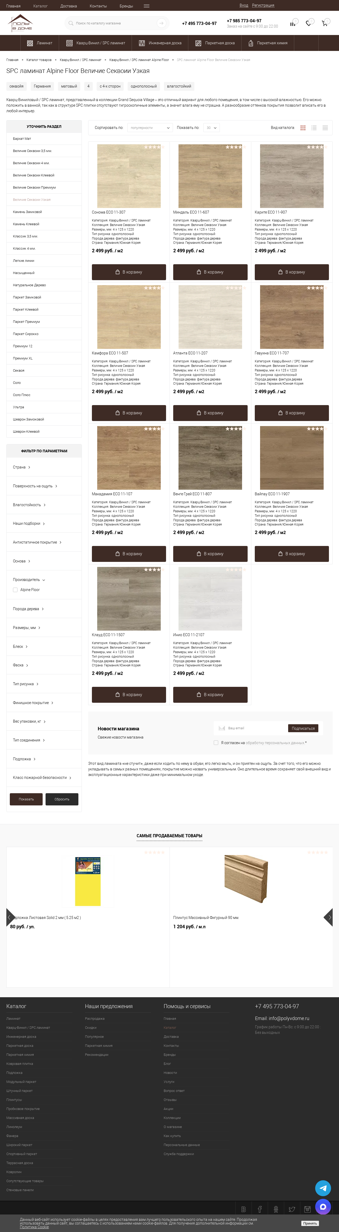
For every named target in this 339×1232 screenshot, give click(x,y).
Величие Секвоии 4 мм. (31, 163)
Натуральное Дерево (29, 285)
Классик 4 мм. (24, 248)
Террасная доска (19, 1163)
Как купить (172, 1136)
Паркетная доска (19, 1046)
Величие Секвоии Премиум (34, 187)
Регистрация (263, 5)
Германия (42, 86)
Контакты (98, 6)
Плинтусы (14, 1100)
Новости (170, 1073)
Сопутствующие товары (25, 1181)
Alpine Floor (30, 590)
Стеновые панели (20, 1190)
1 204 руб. (108, 927)
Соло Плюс (21, 395)
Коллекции (172, 1118)
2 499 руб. (129, 253)
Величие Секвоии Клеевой (33, 175)
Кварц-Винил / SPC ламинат (28, 1028)
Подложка (14, 1073)
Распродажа (95, 1019)
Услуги (169, 1082)
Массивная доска (20, 1118)
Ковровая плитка (19, 1064)
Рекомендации (96, 1055)
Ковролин (13, 1172)
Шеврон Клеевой (26, 431)
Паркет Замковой (27, 297)
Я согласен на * (264, 743)
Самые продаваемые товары (169, 836)
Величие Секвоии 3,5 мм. (32, 151)
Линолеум (14, 1127)
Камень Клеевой (26, 224)
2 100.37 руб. (192, 927)
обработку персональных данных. (275, 743)
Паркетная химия (20, 1055)
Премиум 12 (22, 346)
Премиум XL (23, 358)
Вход (244, 5)
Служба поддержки (179, 1154)
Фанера (12, 1136)
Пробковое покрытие (23, 1109)
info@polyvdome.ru (289, 1018)
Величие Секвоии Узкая (32, 200)
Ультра (18, 407)
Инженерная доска (21, 1037)
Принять (310, 1223)
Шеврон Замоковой (28, 419)
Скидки (90, 1028)
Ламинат (13, 1019)
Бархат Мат (22, 139)
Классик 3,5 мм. (25, 236)
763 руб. (269, 927)
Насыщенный (23, 273)
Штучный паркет (19, 1091)
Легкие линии (23, 261)
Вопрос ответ (174, 1091)
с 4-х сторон (110, 86)
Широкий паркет (19, 1145)
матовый (69, 86)
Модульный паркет (21, 1082)
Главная (13, 6)
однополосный (144, 86)
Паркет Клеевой (25, 309)
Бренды (126, 6)
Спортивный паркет (21, 1154)
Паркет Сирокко (25, 334)
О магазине (173, 1127)
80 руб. (22, 927)
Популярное (94, 1037)
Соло (17, 383)
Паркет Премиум (26, 322)
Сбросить (62, 799)
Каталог (40, 6)
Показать (26, 799)
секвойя (17, 86)
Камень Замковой (27, 212)
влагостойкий (179, 86)
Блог (167, 1064)
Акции (168, 1109)
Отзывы (170, 1100)
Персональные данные (182, 1145)
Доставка (68, 6)
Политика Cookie (34, 1227)
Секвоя (18, 370)
